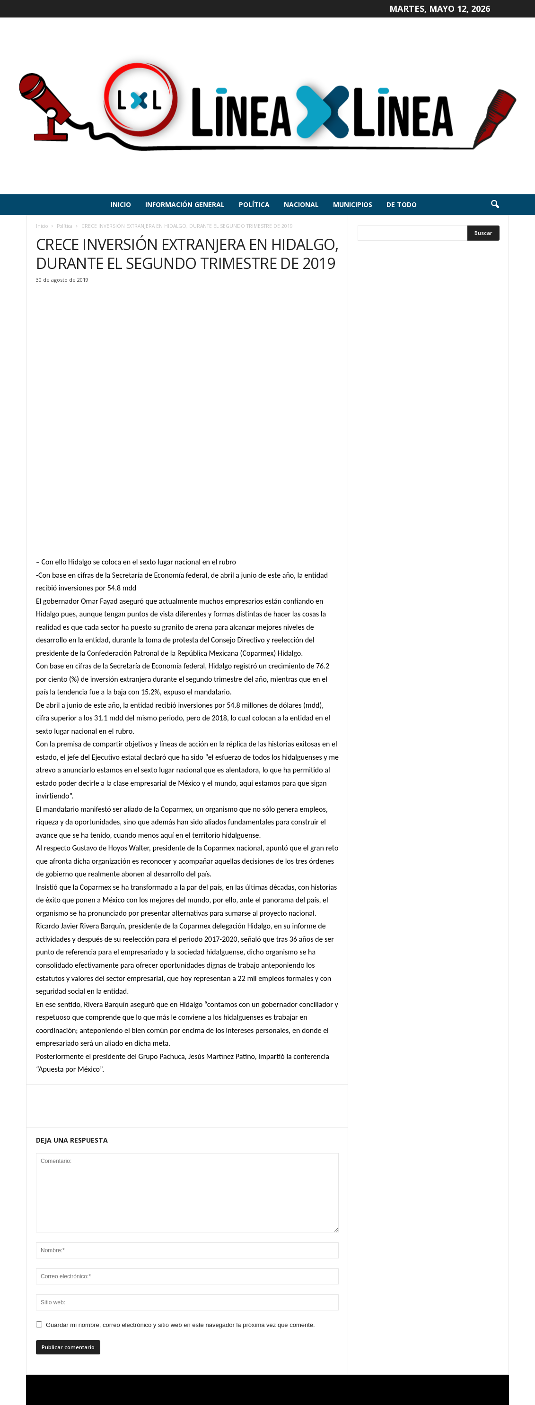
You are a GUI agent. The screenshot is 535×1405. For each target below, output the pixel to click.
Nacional (301, 204)
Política (254, 204)
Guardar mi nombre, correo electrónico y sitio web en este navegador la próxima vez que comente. (180, 1324)
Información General (185, 204)
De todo (401, 204)
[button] (494, 204)
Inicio (121, 204)
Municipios (352, 204)
